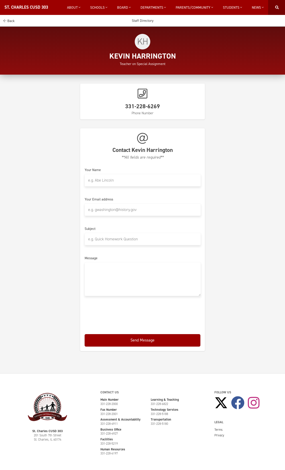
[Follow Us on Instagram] (254, 403)
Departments (153, 7)
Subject (90, 229)
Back (9, 20)
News (258, 7)
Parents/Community (194, 7)
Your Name (93, 170)
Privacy (219, 435)
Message (91, 258)
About (73, 7)
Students (232, 7)
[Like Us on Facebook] (237, 403)
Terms (218, 429)
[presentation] (142, 314)
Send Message (142, 340)
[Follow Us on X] (221, 403)
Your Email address (99, 199)
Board (124, 7)
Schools (98, 7)
